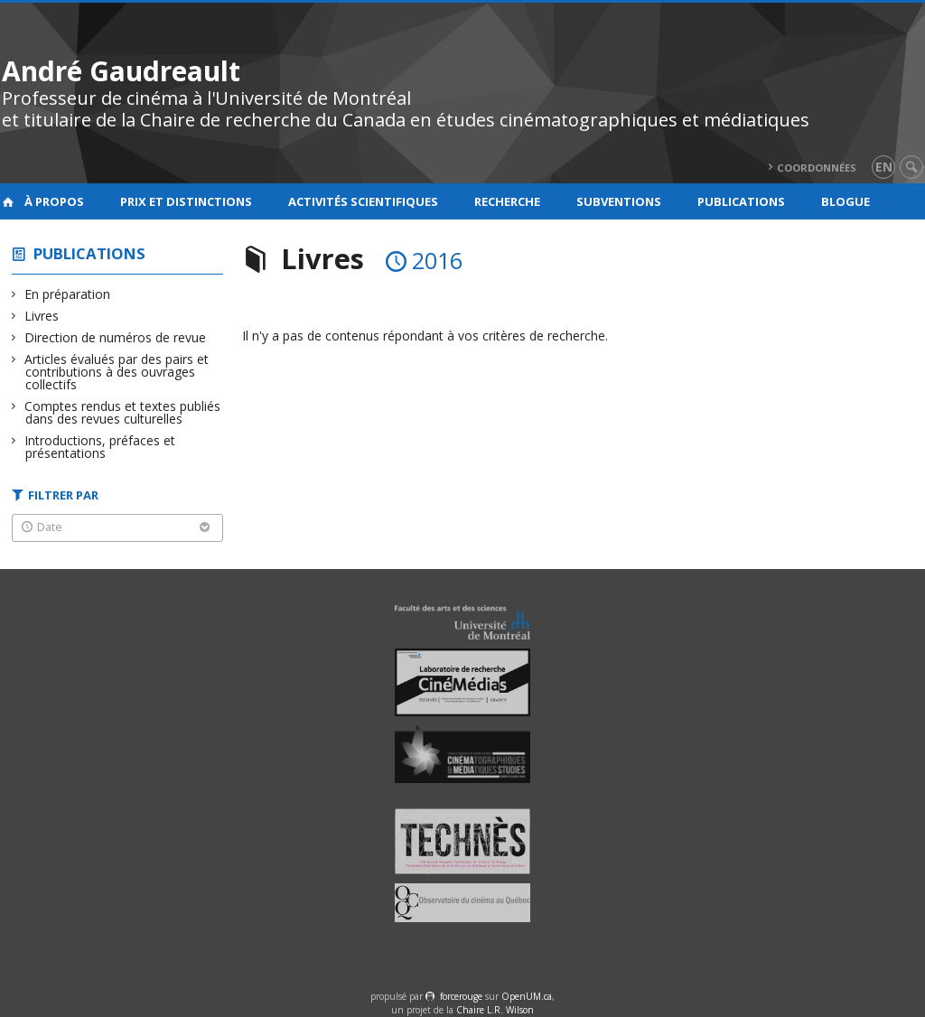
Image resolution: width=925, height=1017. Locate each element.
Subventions (618, 201)
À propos (54, 201)
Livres (42, 315)
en (883, 166)
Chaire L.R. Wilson (495, 1009)
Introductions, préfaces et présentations (100, 447)
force (461, 996)
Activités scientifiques (363, 201)
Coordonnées (816, 167)
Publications (741, 201)
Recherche (507, 201)
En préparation (67, 294)
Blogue (845, 201)
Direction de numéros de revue (115, 337)
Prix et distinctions (186, 201)
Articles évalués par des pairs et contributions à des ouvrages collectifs (117, 371)
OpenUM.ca (526, 996)
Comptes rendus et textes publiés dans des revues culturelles (122, 412)
